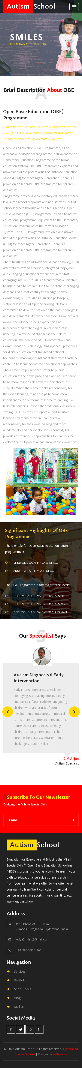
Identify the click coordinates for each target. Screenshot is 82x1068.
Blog (14, 998)
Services (16, 971)
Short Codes (19, 989)
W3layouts (60, 1054)
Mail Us (15, 1007)
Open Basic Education (28, 44)
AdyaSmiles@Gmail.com (32, 939)
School (29, 6)
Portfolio (16, 980)
